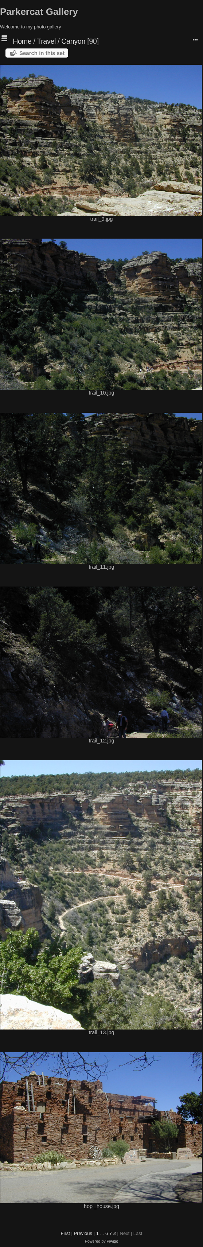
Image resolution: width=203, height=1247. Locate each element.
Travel (46, 41)
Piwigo (112, 1241)
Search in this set (42, 53)
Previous (83, 1233)
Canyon (73, 41)
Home (22, 41)
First (65, 1233)
